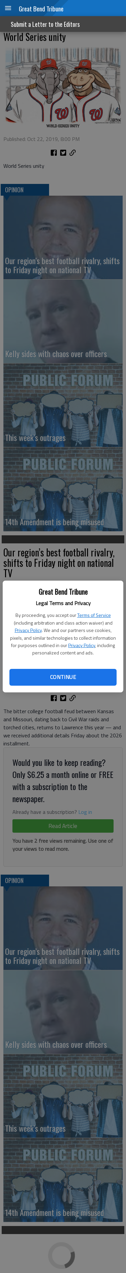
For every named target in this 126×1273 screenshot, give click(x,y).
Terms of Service (94, 615)
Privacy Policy (28, 630)
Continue (63, 677)
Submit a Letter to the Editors (45, 24)
